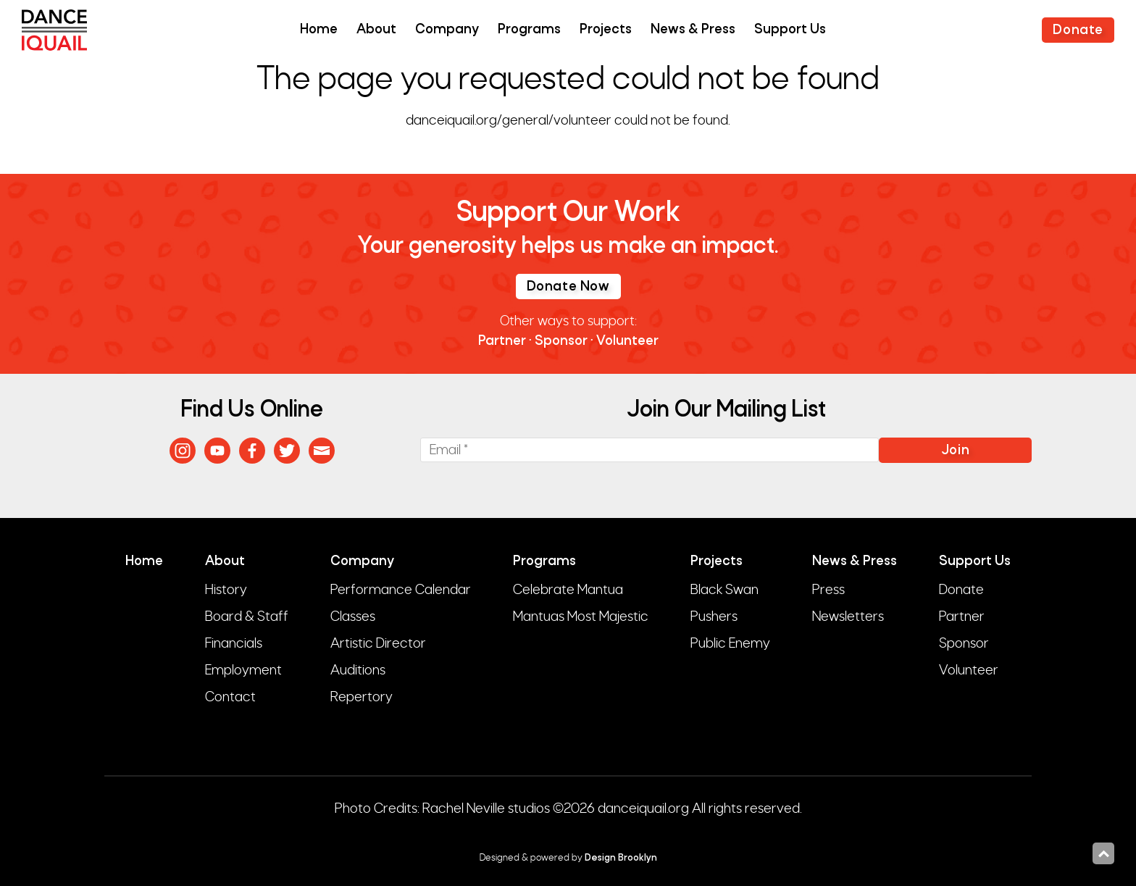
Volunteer (627, 341)
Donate (1078, 31)
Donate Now (568, 287)
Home (319, 30)
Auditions (357, 670)
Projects (606, 30)
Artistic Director (378, 643)
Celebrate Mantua (568, 589)
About (376, 30)
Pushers (714, 616)
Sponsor (561, 341)
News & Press (693, 30)
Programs (529, 30)
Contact (230, 697)
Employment (243, 670)
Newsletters (848, 616)
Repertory (361, 697)
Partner (502, 341)
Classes (352, 616)
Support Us (790, 30)
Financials (233, 643)
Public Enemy (730, 643)
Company (447, 30)
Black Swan (724, 589)
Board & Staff (246, 616)
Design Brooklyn (621, 858)
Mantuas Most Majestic (580, 616)
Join (955, 451)
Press (828, 589)
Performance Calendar (400, 589)
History (226, 589)
